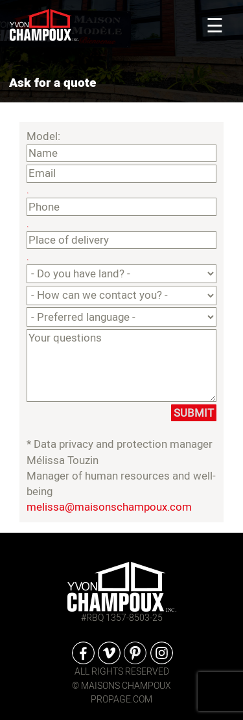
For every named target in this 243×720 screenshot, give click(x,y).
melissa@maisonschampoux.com (109, 507)
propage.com (121, 699)
